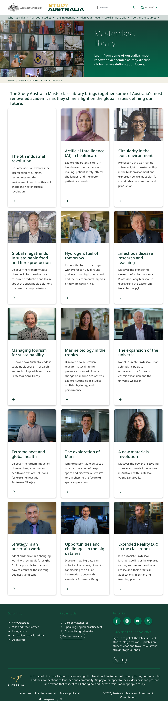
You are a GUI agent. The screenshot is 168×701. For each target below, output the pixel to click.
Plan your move (92, 17)
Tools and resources (145, 17)
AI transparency (48, 694)
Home (11, 80)
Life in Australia (67, 17)
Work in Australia (117, 17)
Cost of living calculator (79, 625)
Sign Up (120, 654)
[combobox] (114, 7)
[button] (149, 7)
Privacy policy (68, 688)
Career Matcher (75, 617)
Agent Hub (19, 634)
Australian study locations (28, 630)
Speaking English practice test (83, 621)
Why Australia (18, 17)
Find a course (72, 630)
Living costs (19, 625)
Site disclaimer (43, 688)
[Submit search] (133, 7)
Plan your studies (42, 17)
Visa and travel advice (25, 621)
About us (25, 688)
